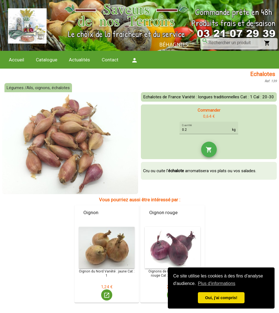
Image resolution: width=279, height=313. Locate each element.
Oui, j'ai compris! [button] (221, 298)
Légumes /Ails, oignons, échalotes (38, 87)
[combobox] (233, 42)
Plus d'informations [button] (216, 283)
